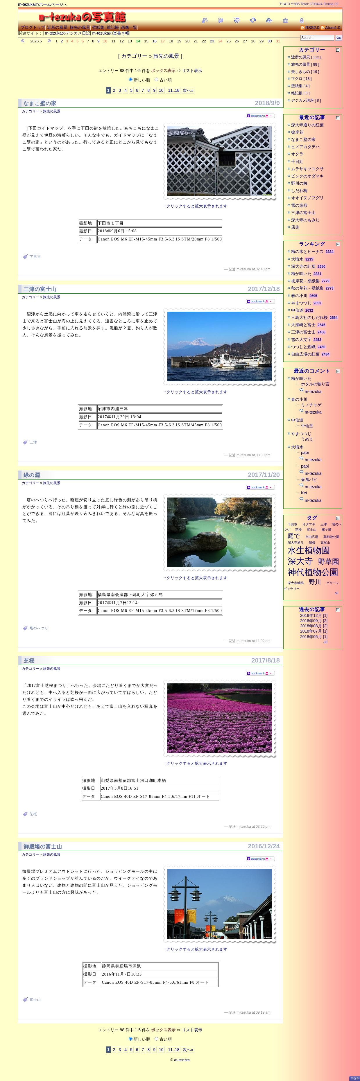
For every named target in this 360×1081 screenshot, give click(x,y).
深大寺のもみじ (305, 220)
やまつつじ (301, 303)
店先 (295, 227)
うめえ (307, 439)
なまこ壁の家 (40, 103)
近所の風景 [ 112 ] (306, 57)
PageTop (354, 1078)
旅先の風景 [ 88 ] (305, 64)
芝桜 (29, 661)
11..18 (173, 90)
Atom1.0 (330, 27)
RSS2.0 (309, 27)
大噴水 (297, 259)
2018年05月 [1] (313, 636)
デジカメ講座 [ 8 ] (306, 100)
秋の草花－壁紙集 (307, 288)
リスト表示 (192, 70)
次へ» (188, 90)
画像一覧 (129, 27)
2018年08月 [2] (313, 626)
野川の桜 (299, 183)
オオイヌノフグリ (307, 197)
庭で (294, 535)
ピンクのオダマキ (307, 176)
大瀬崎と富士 (303, 324)
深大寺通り (296, 542)
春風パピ (309, 479)
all (336, 593)
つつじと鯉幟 (303, 346)
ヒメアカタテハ (305, 146)
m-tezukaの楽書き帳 (111, 33)
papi (305, 452)
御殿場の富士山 (43, 847)
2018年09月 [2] (313, 620)
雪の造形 (299, 205)
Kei (304, 493)
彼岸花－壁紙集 (305, 281)
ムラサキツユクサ (307, 168)
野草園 (328, 561)
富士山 (35, 1000)
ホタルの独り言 (315, 384)
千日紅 (297, 161)
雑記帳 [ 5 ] (300, 93)
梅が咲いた (301, 273)
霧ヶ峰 (326, 529)
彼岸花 (297, 132)
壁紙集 (98, 27)
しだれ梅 (299, 190)
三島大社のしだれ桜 (309, 317)
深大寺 (300, 561)
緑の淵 (32, 475)
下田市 (35, 257)
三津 (33, 442)
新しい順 (140, 80)
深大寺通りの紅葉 (307, 125)
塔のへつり (39, 628)
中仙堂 (307, 425)
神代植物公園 (313, 572)
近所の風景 (57, 27)
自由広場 (311, 536)
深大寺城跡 (296, 583)
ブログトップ (33, 27)
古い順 (163, 80)
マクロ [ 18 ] (301, 79)
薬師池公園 (331, 536)
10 (161, 90)
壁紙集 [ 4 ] (300, 86)
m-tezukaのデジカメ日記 (67, 33)
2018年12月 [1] (313, 615)
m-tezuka (313, 391)
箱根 (312, 542)
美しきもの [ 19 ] (305, 72)
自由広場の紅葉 (305, 354)
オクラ (297, 154)
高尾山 (325, 542)
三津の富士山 (40, 289)
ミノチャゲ (311, 405)
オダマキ (308, 524)
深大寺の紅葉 (303, 266)
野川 (315, 582)
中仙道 (297, 310)
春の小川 (299, 295)
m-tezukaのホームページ (40, 4)
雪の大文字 (301, 339)
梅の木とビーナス (307, 251)
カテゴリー (134, 56)
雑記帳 (113, 27)
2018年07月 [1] (313, 631)
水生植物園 (309, 550)
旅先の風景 (80, 27)
